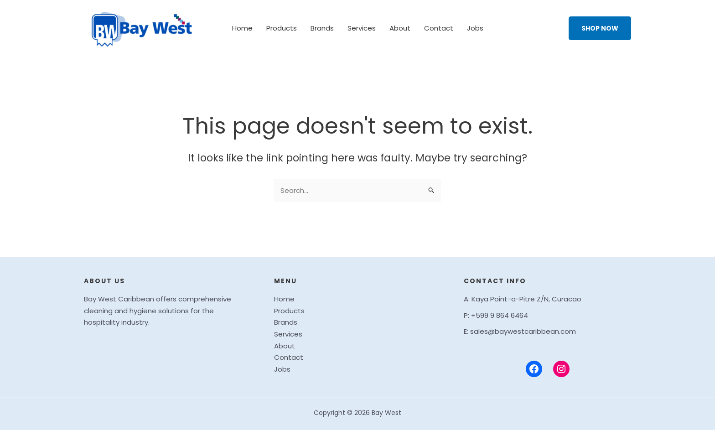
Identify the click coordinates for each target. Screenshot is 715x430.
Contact (438, 28)
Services (361, 28)
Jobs (475, 28)
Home (242, 28)
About (399, 28)
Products (281, 28)
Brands (322, 28)
